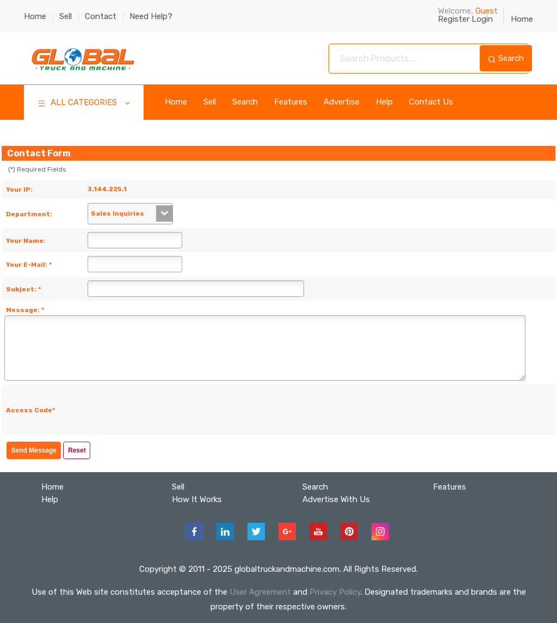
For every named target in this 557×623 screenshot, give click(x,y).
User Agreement (260, 592)
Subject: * (23, 289)
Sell (65, 16)
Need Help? (150, 16)
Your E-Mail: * (29, 264)
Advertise (342, 102)
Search (506, 58)
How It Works (197, 499)
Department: (29, 214)
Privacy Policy (335, 592)
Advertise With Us (336, 499)
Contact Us (431, 102)
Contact (100, 16)
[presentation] (173, 410)
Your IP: (19, 189)
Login (482, 19)
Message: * (25, 310)
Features (290, 102)
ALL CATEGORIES (85, 103)
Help (384, 102)
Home (35, 16)
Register (453, 19)
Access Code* (30, 410)
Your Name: (26, 241)
